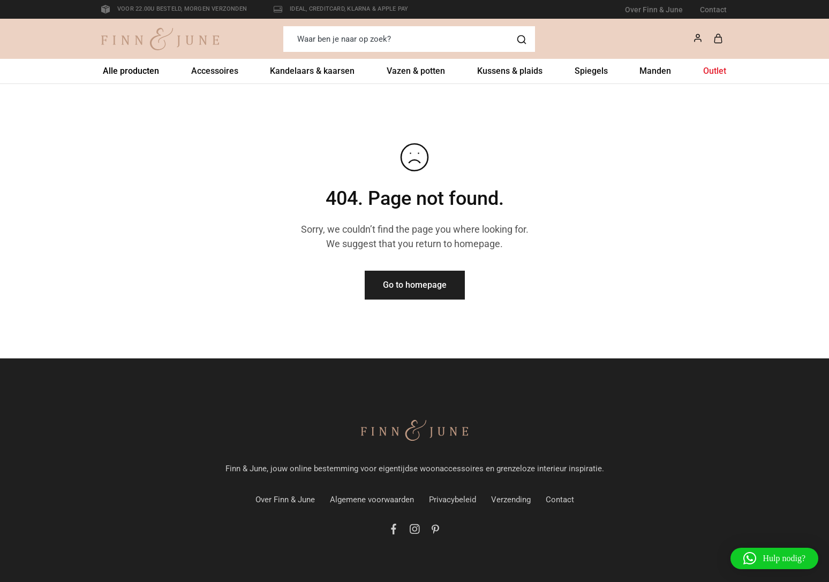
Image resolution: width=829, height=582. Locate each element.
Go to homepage (415, 285)
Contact (713, 9)
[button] (774, 558)
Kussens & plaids (509, 71)
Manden (655, 71)
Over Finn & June (654, 9)
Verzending (511, 499)
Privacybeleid (452, 499)
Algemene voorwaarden (372, 499)
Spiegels (591, 71)
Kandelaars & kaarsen (312, 71)
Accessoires (214, 71)
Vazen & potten (416, 71)
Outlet (714, 71)
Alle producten (131, 71)
